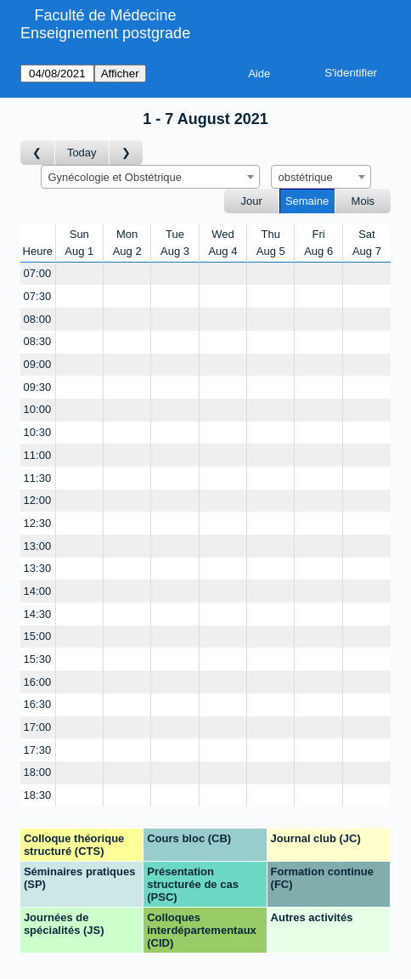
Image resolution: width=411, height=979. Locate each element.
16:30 (38, 704)
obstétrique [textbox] (306, 177)
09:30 (38, 387)
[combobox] (150, 177)
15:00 (38, 636)
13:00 (38, 546)
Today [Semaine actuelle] (82, 152)
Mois (363, 201)
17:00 (38, 727)
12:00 (38, 500)
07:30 (38, 296)
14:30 (38, 614)
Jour (251, 201)
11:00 (38, 455)
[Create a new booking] (79, 274)
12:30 (38, 523)
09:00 (38, 364)
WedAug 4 (222, 242)
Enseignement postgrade (105, 33)
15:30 (38, 659)
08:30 (38, 341)
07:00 (38, 273)
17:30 (38, 750)
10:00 (38, 409)
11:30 (38, 478)
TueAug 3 (174, 242)
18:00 (38, 772)
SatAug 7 (366, 242)
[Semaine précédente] (37, 152)
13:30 (38, 568)
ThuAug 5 (270, 242)
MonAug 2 (127, 242)
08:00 (38, 319)
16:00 (38, 682)
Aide (259, 73)
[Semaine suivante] (127, 152)
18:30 (38, 795)
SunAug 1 (79, 242)
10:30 (38, 432)
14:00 (38, 591)
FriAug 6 (318, 242)
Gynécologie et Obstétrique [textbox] (115, 177)
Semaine (307, 201)
